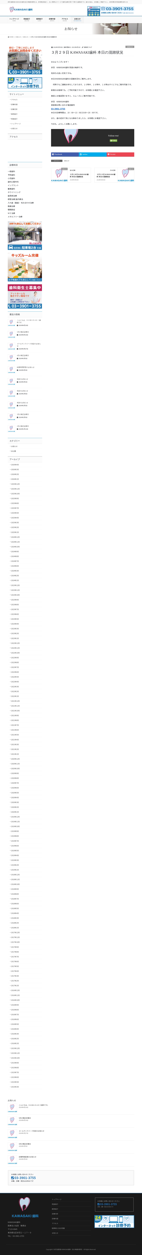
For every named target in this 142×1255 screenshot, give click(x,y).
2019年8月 (15, 836)
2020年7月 (15, 783)
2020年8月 (15, 778)
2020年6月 (15, 788)
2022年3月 (15, 686)
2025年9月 (15, 498)
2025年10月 (15, 493)
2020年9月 (15, 773)
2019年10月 (15, 826)
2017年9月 (15, 947)
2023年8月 (15, 604)
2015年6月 (15, 1077)
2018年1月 (15, 927)
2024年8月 (15, 556)
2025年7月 (15, 508)
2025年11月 (15, 489)
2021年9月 (15, 715)
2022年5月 (15, 677)
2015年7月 (15, 1072)
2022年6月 (15, 672)
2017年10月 (15, 942)
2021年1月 (15, 754)
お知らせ (130, 47)
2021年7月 (15, 725)
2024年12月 (15, 537)
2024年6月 (15, 566)
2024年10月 (15, 547)
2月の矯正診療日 (23, 426)
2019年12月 (15, 817)
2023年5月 (15, 619)
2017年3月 (15, 976)
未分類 (13, 451)
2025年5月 (15, 513)
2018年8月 (15, 894)
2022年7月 (15, 667)
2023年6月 (15, 614)
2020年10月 (15, 768)
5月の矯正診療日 (23, 332)
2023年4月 (15, 624)
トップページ (16, 123)
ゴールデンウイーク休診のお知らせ (31, 1131)
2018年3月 (15, 918)
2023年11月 (15, 590)
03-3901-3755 (58, 108)
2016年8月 (15, 1010)
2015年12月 (15, 1048)
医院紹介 (14, 114)
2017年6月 (15, 961)
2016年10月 (15, 1000)
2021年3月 (15, 744)
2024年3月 (15, 571)
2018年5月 (15, 908)
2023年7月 (15, 609)
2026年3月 (15, 469)
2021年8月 (15, 720)
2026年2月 (15, 474)
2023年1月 (15, 638)
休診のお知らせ (22, 379)
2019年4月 (15, 855)
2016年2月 (15, 1038)
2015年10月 (15, 1058)
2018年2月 (15, 923)
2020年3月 (15, 802)
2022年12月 (15, 643)
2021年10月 (15, 710)
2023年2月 (15, 633)
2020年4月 (15, 797)
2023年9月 (15, 600)
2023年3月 (15, 628)
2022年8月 (15, 662)
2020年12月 (15, 759)
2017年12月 (15, 932)
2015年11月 (15, 1053)
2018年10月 (15, 884)
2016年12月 (15, 990)
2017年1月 (15, 985)
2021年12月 (15, 701)
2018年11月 (15, 879)
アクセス (14, 99)
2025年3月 (15, 522)
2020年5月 (15, 793)
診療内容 (14, 104)
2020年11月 (15, 764)
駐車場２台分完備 (58, 1228)
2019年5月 (15, 850)
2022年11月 (15, 648)
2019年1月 (15, 870)
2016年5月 (15, 1024)
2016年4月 (15, 1029)
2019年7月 (15, 841)
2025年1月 (15, 532)
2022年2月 (15, 691)
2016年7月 (15, 1014)
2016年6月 (15, 1019)
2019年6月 (15, 846)
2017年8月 (15, 952)
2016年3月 (15, 1034)
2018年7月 (15, 899)
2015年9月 (15, 1063)
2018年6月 (15, 903)
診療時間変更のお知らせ (25, 367)
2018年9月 (15, 889)
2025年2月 (15, 527)
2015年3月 (15, 1087)
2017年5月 (15, 966)
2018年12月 (15, 874)
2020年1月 (15, 812)
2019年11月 (15, 821)
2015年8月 (15, 1067)
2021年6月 (15, 730)
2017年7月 (15, 956)
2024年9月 (15, 551)
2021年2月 (15, 749)
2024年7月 (15, 561)
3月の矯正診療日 (23, 414)
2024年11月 (15, 542)
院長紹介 (14, 119)
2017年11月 (15, 937)
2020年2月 (15, 807)
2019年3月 (15, 860)
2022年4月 (15, 681)
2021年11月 (15, 706)
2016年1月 (15, 1043)
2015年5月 (15, 1082)
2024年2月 (15, 575)
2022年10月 (15, 653)
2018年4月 (15, 913)
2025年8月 (15, 503)
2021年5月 (15, 735)
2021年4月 (15, 739)
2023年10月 (15, 595)
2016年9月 (15, 1005)
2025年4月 (15, 518)
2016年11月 (15, 995)
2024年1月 (15, 580)
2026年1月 (15, 479)
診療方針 (14, 109)
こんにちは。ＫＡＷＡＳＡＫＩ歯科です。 (34, 1105)
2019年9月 (15, 831)
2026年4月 (15, 464)
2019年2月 (15, 865)
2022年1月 (15, 696)
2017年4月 (15, 971)
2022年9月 (15, 657)
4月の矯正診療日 (23, 355)
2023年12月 (15, 585)
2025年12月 (15, 484)
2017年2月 (15, 981)
